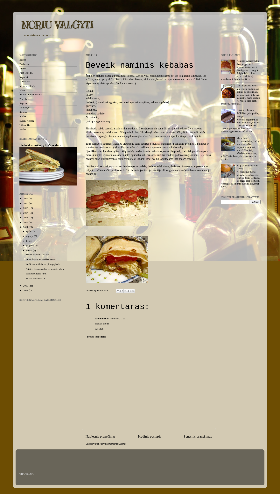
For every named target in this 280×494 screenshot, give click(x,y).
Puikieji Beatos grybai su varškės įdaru (44, 269)
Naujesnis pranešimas (100, 436)
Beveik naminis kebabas (37, 254)
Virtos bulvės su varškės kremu (40, 259)
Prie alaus (24, 99)
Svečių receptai (26, 121)
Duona (22, 68)
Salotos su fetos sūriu (35, 273)
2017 (26, 198)
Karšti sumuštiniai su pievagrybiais (42, 264)
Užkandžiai (25, 125)
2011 (26, 227)
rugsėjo (30, 236)
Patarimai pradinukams (30, 94)
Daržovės (24, 64)
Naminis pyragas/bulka (248, 61)
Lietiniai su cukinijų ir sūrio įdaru (40, 145)
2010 (26, 285)
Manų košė (242, 138)
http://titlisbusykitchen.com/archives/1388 (157, 132)
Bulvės (22, 59)
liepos (29, 241)
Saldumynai (25, 107)
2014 (26, 213)
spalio (29, 231)
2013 (26, 217)
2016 (26, 203)
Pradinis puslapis (149, 436)
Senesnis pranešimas (198, 436)
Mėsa (22, 90)
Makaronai (24, 81)
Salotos (23, 112)
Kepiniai (23, 77)
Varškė (22, 129)
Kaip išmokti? (26, 72)
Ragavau (23, 103)
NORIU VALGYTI (57, 25)
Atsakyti (99, 328)
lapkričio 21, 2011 (119, 318)
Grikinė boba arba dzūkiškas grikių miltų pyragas (248, 113)
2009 (26, 290)
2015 (26, 208)
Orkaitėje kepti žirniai (247, 85)
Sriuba (22, 116)
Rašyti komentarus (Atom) (113, 443)
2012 (26, 222)
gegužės (30, 245)
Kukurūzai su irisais (35, 278)
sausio (29, 250)
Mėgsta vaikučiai (27, 86)
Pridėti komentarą (96, 336)
